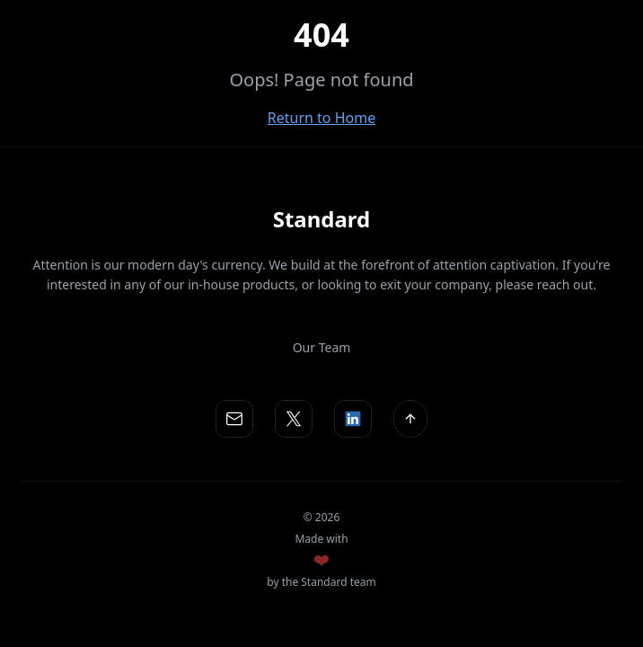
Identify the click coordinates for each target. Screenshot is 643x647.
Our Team (322, 347)
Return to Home (321, 118)
